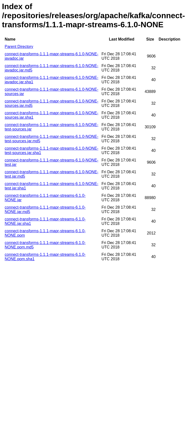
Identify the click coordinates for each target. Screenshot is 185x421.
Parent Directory (19, 46)
